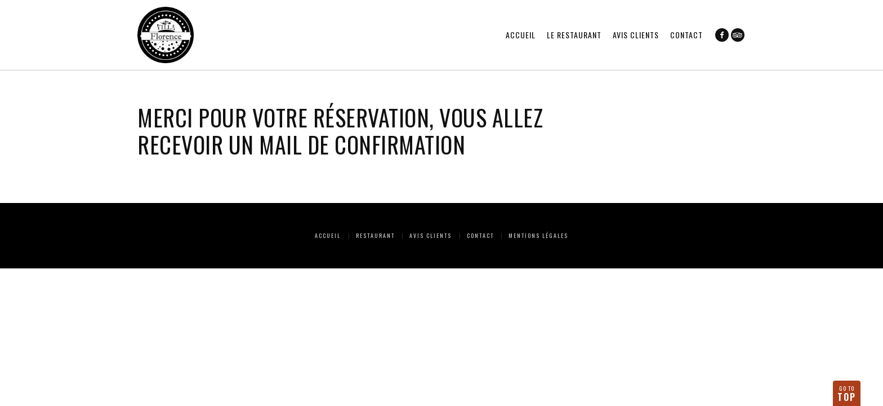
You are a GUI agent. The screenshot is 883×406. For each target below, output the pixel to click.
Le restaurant (574, 35)
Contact (686, 35)
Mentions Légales (538, 235)
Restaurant (375, 235)
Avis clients (636, 35)
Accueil (521, 35)
